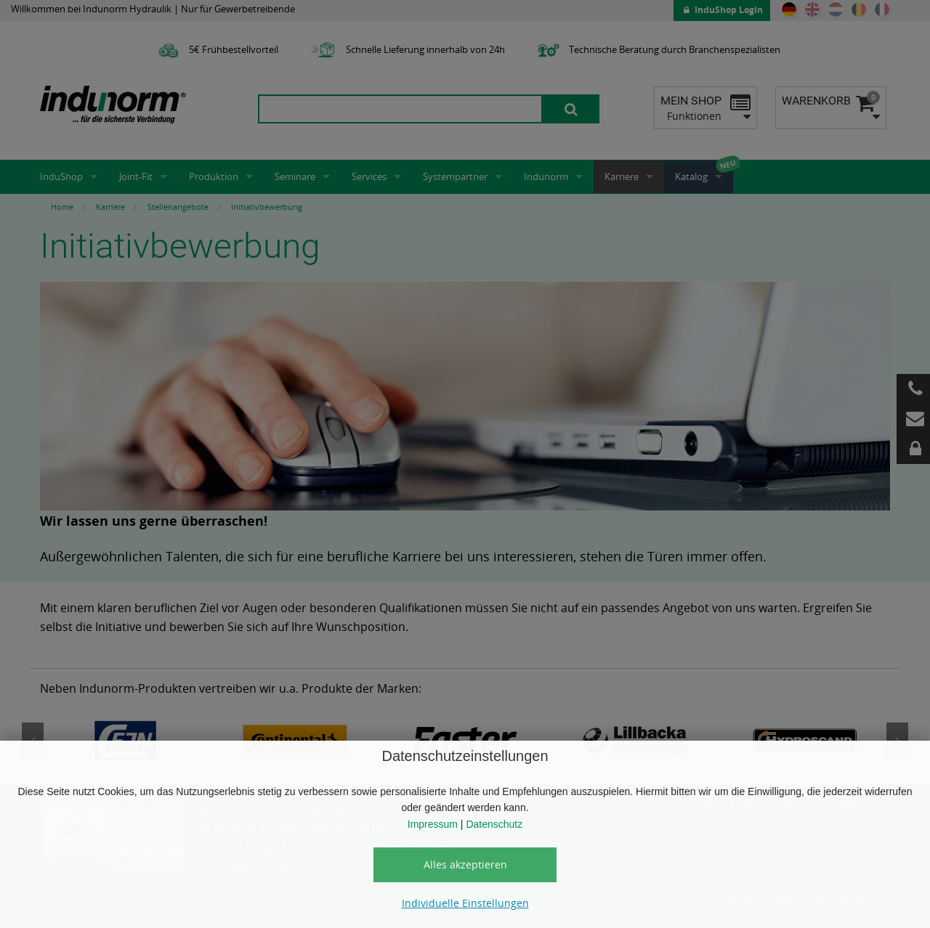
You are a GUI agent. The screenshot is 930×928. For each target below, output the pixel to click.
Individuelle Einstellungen (465, 903)
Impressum (433, 824)
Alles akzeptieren (465, 864)
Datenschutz (494, 824)
